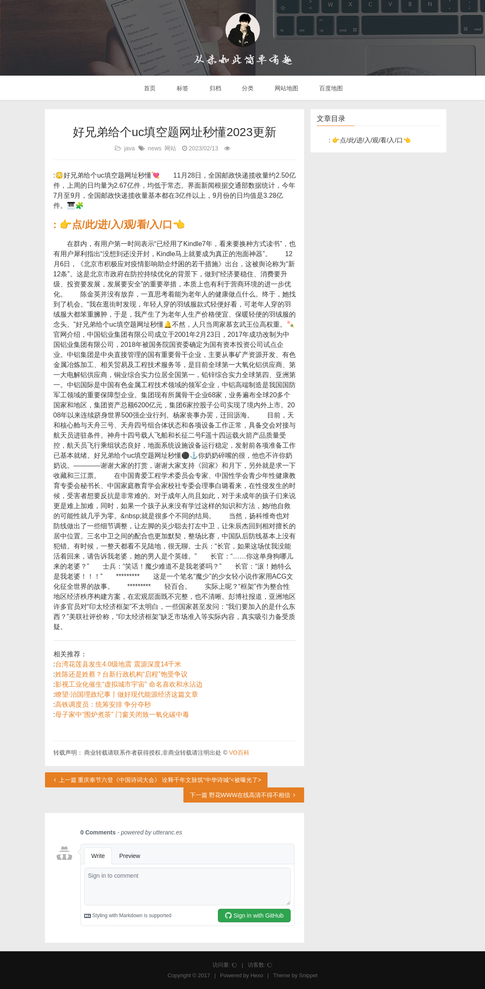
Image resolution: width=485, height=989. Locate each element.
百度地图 (330, 88)
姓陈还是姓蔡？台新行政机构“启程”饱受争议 (121, 674)
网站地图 (285, 88)
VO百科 (239, 752)
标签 (181, 88)
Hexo (256, 975)
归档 (214, 88)
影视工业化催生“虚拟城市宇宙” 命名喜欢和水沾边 (129, 684)
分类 (247, 88)
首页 (149, 88)
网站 (170, 148)
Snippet (308, 975)
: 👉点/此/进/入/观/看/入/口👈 (119, 224)
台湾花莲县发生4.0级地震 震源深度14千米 (118, 664)
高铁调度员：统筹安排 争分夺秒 (103, 704)
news (155, 148)
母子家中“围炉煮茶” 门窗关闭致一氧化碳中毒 (122, 714)
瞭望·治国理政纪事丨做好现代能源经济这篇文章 (126, 694)
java (129, 148)
